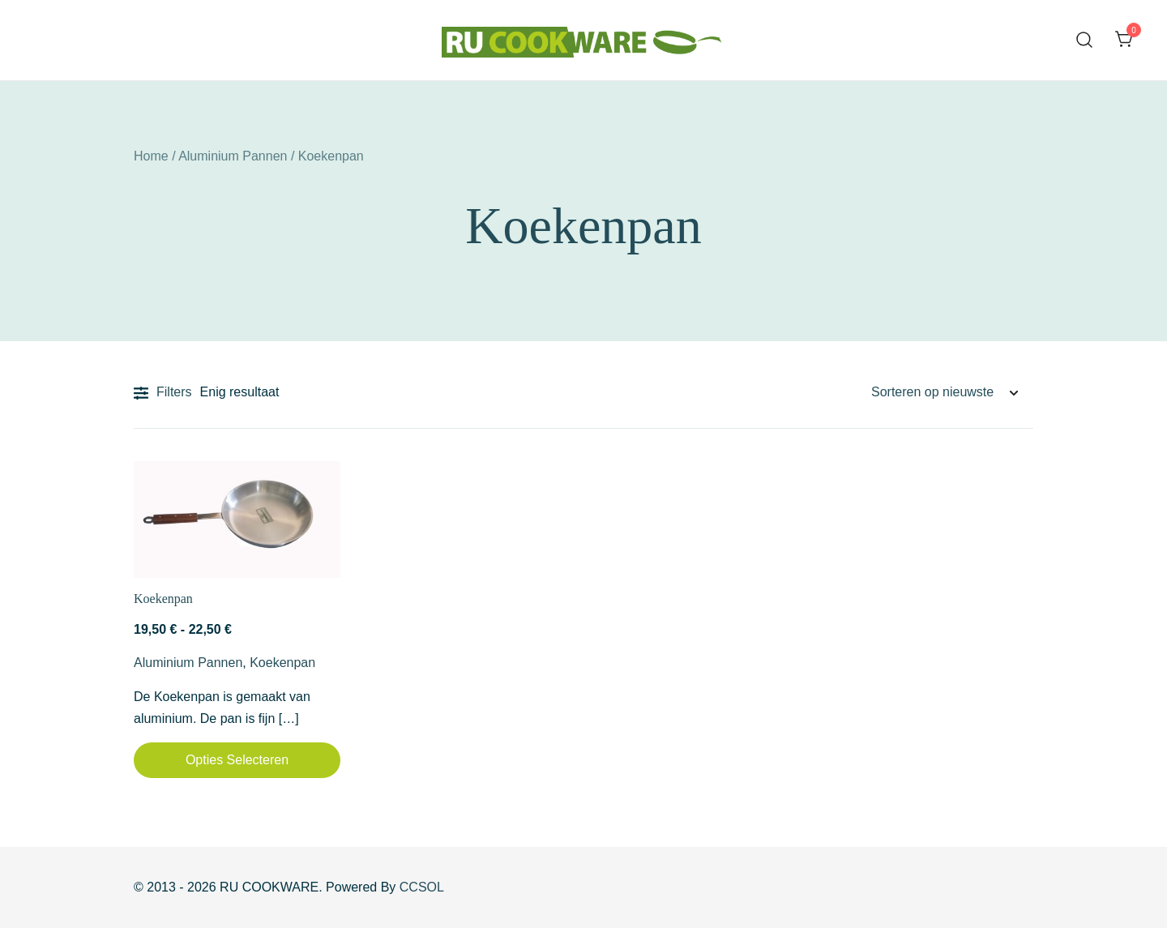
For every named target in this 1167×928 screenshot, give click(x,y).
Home (151, 156)
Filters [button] (163, 393)
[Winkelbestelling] (944, 393)
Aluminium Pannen (232, 156)
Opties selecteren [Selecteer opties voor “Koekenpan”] (237, 760)
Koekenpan (163, 598)
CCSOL (422, 887)
